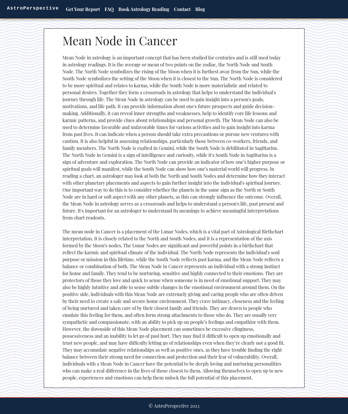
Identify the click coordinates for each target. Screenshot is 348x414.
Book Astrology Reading (144, 9)
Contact (182, 9)
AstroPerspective (33, 8)
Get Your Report (83, 9)
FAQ (109, 9)
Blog (200, 9)
